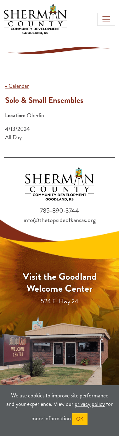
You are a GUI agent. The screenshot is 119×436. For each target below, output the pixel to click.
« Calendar (17, 86)
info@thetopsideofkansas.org (60, 220)
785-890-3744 (59, 210)
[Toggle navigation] (106, 19)
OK (79, 419)
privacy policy (90, 404)
